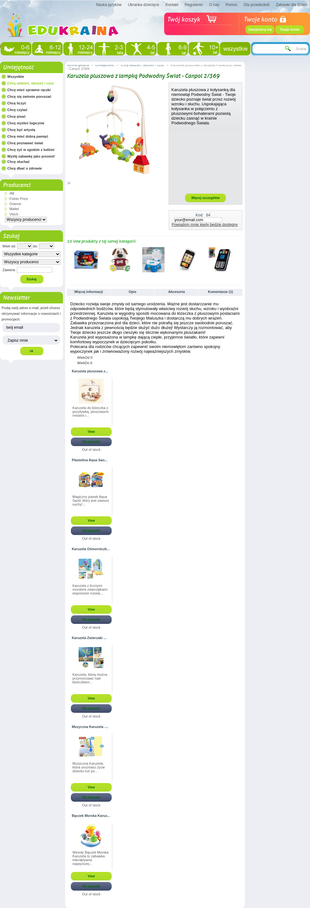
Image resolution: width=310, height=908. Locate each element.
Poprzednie (68, 259)
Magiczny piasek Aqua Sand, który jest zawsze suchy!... (90, 500)
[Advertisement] (205, 159)
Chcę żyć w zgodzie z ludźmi (30, 150)
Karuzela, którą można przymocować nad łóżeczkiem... (89, 678)
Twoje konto (290, 29)
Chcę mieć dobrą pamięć (27, 136)
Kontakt (171, 5)
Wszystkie (15, 76)
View (91, 431)
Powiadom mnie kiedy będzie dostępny (205, 224)
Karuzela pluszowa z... (90, 371)
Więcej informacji (88, 292)
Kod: (199, 215)
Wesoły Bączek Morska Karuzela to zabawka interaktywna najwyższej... (90, 858)
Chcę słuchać (18, 162)
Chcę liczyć (16, 103)
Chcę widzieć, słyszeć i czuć (30, 83)
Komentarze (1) (220, 292)
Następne (240, 259)
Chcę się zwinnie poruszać (29, 96)
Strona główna (78, 65)
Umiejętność (18, 67)
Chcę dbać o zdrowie (24, 168)
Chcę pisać (16, 116)
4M (11, 193)
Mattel (14, 209)
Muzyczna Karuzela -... (90, 727)
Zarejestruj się (260, 29)
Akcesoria (176, 292)
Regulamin (194, 5)
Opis (132, 292)
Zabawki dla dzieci (291, 5)
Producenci (16, 185)
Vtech (13, 214)
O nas (214, 5)
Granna (15, 204)
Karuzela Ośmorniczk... (91, 549)
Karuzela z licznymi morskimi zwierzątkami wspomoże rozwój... (90, 589)
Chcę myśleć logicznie (25, 123)
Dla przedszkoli (257, 5)
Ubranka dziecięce (143, 5)
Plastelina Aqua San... (90, 460)
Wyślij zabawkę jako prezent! (31, 156)
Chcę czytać (17, 110)
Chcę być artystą (21, 130)
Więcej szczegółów (205, 198)
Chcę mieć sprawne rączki (29, 90)
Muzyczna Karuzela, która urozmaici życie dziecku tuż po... (88, 767)
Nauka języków (109, 5)
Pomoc (231, 5)
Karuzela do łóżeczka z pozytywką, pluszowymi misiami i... (90, 411)
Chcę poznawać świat (25, 143)
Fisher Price (18, 199)
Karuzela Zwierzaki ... (89, 638)
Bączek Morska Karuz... (91, 816)
